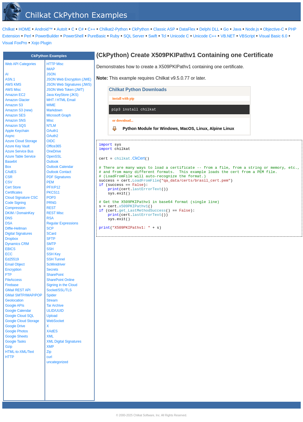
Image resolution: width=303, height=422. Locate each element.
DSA (8, 223)
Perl (27, 36)
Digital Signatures (18, 234)
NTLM (51, 126)
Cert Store (13, 187)
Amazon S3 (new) (18, 110)
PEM (50, 182)
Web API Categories (20, 64)
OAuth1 (52, 131)
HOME (25, 29)
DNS (8, 218)
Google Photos (16, 331)
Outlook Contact (59, 172)
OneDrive (54, 151)
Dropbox (11, 239)
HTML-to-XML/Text (19, 352)
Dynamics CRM (17, 244)
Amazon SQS (15, 126)
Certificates (13, 192)
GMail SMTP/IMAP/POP (23, 295)
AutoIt (62, 29)
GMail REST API (17, 290)
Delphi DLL (209, 29)
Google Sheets (16, 336)
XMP (50, 347)
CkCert (138, 158)
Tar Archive (55, 306)
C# (80, 29)
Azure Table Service (20, 156)
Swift (152, 36)
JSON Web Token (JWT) (65, 90)
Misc (50, 120)
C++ (91, 29)
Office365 (54, 146)
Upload (52, 316)
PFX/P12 (53, 187)
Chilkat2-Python (113, 29)
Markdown (54, 110)
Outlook (52, 162)
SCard (51, 234)
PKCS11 (53, 192)
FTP (8, 275)
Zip (49, 352)
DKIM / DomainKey (19, 213)
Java (237, 29)
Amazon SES (15, 115)
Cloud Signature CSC (21, 198)
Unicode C (179, 36)
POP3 (51, 198)
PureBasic (96, 36)
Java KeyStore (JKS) (62, 95)
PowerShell (73, 36)
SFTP (51, 239)
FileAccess (13, 280)
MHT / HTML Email (61, 100)
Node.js (252, 29)
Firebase (12, 285)
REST (51, 208)
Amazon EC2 (15, 95)
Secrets (52, 270)
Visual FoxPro (14, 43)
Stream (52, 300)
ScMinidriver (56, 264)
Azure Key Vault (17, 146)
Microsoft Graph (59, 115)
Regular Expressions (62, 223)
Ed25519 (12, 259)
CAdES (10, 172)
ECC (8, 254)
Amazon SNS (15, 120)
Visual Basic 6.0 (273, 36)
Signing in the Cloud (62, 285)
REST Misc (55, 213)
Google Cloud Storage (22, 321)
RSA (50, 218)
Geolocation (14, 300)
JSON (51, 74)
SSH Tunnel (56, 259)
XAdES (52, 331)
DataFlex (187, 29)
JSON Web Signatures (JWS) (69, 85)
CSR (8, 177)
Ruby (114, 36)
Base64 (11, 162)
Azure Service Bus (19, 151)
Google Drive (15, 326)
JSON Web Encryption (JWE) (69, 79)
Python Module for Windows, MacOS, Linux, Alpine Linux (178, 128)
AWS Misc (13, 90)
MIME (51, 105)
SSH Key (54, 254)
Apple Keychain (17, 131)
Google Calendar (18, 311)
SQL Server (133, 36)
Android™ (44, 29)
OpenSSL (54, 156)
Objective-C (273, 29)
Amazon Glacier (17, 100)
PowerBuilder (47, 36)
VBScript (247, 36)
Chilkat (8, 29)
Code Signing (15, 203)
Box (8, 167)
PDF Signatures (59, 177)
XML (50, 336)
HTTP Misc (55, 64)
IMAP (51, 69)
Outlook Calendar (60, 167)
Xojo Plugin (41, 43)
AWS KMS (13, 85)
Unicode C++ (204, 36)
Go (226, 29)
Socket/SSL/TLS (59, 290)
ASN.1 (10, 79)
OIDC (51, 141)
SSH (50, 249)
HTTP (9, 357)
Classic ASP (164, 29)
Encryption (13, 270)
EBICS (10, 249)
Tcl (163, 36)
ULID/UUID (55, 311)
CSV (8, 182)
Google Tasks (15, 341)
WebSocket (55, 321)
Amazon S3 (14, 105)
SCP (50, 228)
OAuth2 (52, 136)
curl (49, 357)
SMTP (51, 244)
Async (10, 136)
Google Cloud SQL (19, 316)
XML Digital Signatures (64, 341)
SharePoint (55, 275)
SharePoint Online (60, 280)
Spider (52, 295)
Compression (15, 208)
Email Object (15, 264)
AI (6, 74)
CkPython (140, 29)
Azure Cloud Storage (21, 141)
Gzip (8, 347)
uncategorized (57, 362)
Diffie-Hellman (16, 228)
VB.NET (228, 36)
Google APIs (14, 306)
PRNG (52, 203)
